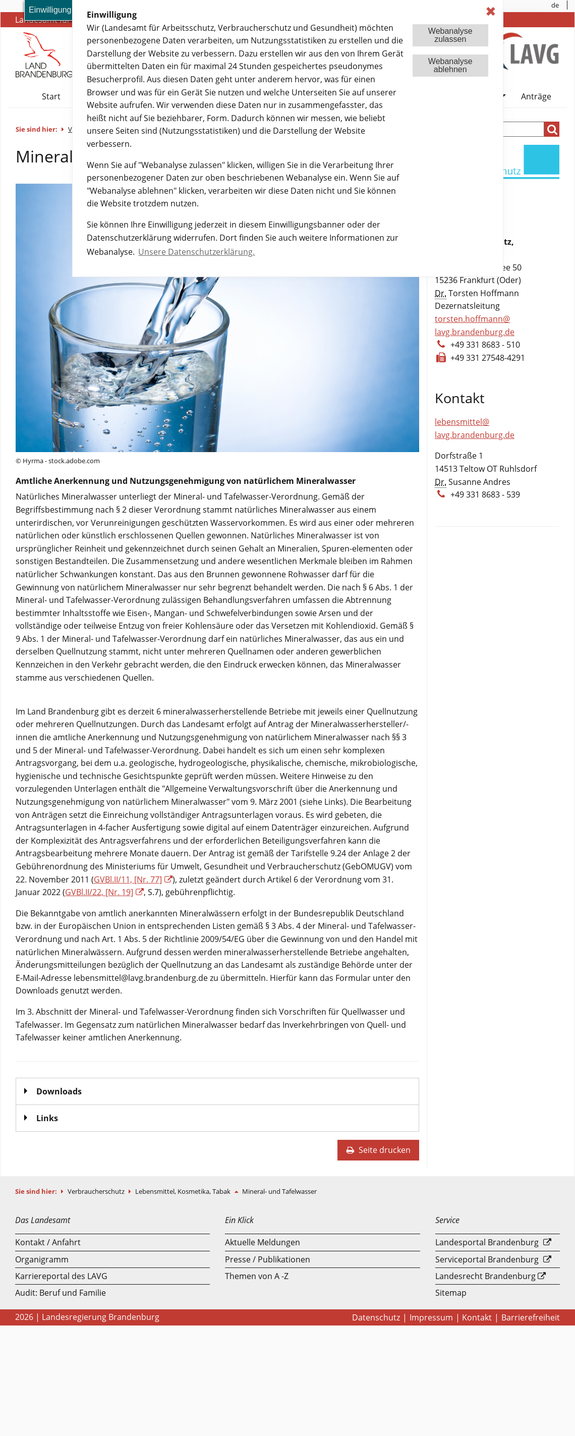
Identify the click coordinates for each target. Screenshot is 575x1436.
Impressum (431, 1317)
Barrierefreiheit (530, 1317)
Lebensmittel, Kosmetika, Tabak (183, 1191)
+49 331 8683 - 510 (485, 344)
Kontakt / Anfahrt (48, 1242)
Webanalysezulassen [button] (450, 35)
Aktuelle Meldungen (262, 1242)
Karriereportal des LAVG (61, 1276)
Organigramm (42, 1259)
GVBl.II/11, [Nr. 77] (128, 879)
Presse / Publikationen (267, 1259)
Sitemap (451, 1292)
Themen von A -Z (257, 1276)
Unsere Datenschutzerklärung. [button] (196, 251)
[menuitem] (555, 5)
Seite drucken (378, 1149)
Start (51, 96)
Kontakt (477, 1317)
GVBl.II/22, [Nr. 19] (99, 892)
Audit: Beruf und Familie (60, 1292)
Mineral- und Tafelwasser (279, 1191)
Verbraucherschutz (97, 1191)
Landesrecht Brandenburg (485, 1276)
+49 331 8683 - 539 (485, 494)
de (555, 5)
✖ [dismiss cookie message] (490, 11)
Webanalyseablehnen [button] (450, 65)
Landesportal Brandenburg (487, 1242)
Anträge (536, 96)
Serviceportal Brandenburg (487, 1259)
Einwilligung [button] (50, 10)
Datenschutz (376, 1317)
